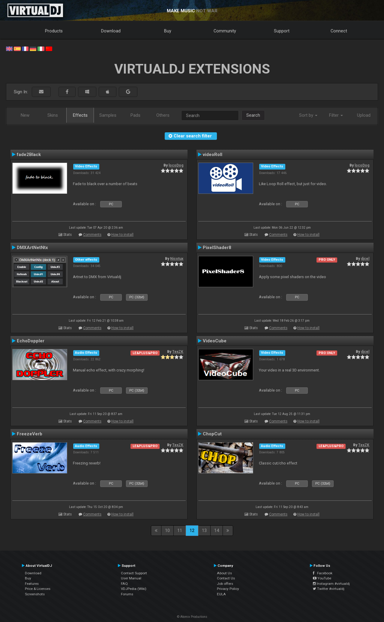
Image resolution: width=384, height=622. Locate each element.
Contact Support (134, 573)
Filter (336, 115)
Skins (52, 115)
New (25, 115)
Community (225, 31)
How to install (122, 235)
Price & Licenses (37, 589)
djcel (365, 259)
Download (111, 31)
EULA (221, 594)
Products (54, 31)
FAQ (124, 583)
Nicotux (176, 259)
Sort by (308, 115)
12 (192, 530)
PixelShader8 (217, 247)
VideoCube (214, 341)
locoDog (176, 165)
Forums (127, 594)
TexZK (177, 352)
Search (253, 115)
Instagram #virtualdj (331, 583)
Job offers (225, 583)
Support (282, 31)
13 (204, 530)
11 (179, 530)
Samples (107, 115)
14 (216, 530)
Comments (92, 235)
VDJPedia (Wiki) (133, 589)
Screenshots (35, 594)
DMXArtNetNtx (32, 247)
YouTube (322, 578)
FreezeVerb (29, 434)
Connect (339, 31)
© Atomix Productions (192, 617)
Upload (363, 115)
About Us (224, 573)
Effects (80, 115)
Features (32, 583)
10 (167, 530)
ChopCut (212, 434)
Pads (135, 115)
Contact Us (226, 578)
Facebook (322, 573)
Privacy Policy (228, 589)
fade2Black (29, 154)
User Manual (131, 578)
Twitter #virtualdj (328, 589)
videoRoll (212, 154)
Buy (167, 31)
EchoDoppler (30, 341)
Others (163, 115)
